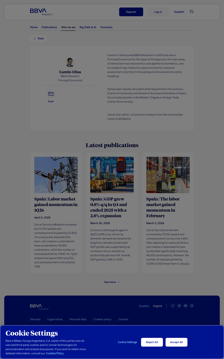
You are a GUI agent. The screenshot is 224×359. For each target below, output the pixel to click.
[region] (112, 342)
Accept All (176, 342)
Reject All (152, 342)
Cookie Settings (127, 342)
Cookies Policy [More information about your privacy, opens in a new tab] (55, 353)
